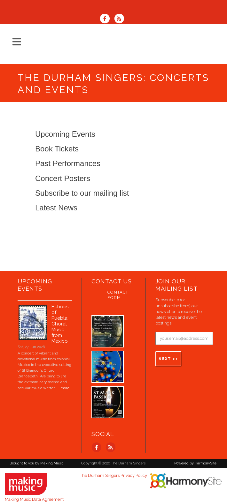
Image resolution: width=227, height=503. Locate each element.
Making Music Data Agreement (34, 495)
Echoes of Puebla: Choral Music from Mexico (59, 320)
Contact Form (117, 291)
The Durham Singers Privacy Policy (113, 471)
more (64, 384)
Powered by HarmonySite (195, 459)
